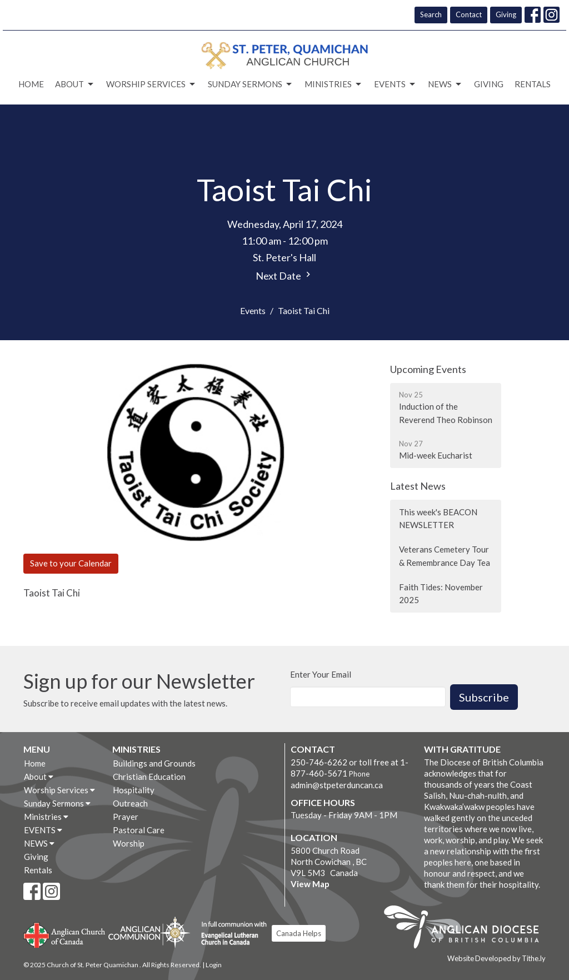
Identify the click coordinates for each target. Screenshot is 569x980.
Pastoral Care (138, 830)
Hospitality (133, 790)
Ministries (334, 84)
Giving (506, 14)
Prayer (125, 817)
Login (214, 965)
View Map (310, 884)
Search (431, 14)
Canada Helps (298, 933)
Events (253, 310)
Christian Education (149, 777)
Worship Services (151, 84)
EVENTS (395, 84)
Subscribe (484, 697)
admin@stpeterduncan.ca (337, 785)
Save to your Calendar (71, 563)
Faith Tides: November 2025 (441, 593)
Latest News (418, 486)
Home (31, 84)
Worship (128, 843)
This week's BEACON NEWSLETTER (438, 518)
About (75, 84)
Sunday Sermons (250, 84)
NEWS (445, 84)
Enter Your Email (320, 674)
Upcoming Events (428, 369)
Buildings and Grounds (154, 763)
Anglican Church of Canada (64, 934)
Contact (469, 14)
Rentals (533, 84)
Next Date (284, 275)
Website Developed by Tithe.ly (496, 958)
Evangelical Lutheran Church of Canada (229, 934)
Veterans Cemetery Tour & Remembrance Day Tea (444, 555)
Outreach (130, 803)
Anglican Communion (149, 932)
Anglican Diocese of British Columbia (467, 929)
